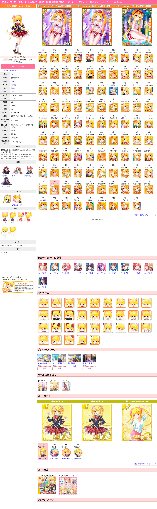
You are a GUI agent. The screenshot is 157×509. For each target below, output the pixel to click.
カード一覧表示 (18, 67)
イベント (108, 2)
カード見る (42, 273)
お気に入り (33, 2)
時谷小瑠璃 (74, 362)
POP (12, 74)
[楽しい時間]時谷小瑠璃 (59, 363)
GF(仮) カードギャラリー (10, 2)
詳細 (44, 368)
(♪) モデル (28, 60)
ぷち (69, 2)
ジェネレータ (99, 2)
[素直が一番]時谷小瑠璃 (89, 363)
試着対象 (6, 175)
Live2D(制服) (17, 62)
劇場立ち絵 (13, 60)
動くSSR (75, 2)
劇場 (80, 2)
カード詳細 (42, 458)
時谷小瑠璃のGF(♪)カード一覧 (145, 215)
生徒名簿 (41, 2)
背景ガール (62, 2)
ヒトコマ (85, 2)
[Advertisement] (97, 237)
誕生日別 (48, 2)
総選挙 (92, 2)
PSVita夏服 (21, 60)
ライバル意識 (6, 185)
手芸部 (13, 88)
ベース (6, 60)
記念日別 (55, 2)
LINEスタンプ (17, 200)
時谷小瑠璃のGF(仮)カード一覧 (145, 464)
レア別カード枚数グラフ (10, 70)
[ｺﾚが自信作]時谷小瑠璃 (44, 363)
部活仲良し (29, 175)
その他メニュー (119, 2)
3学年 (13, 81)
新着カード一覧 (24, 2)
